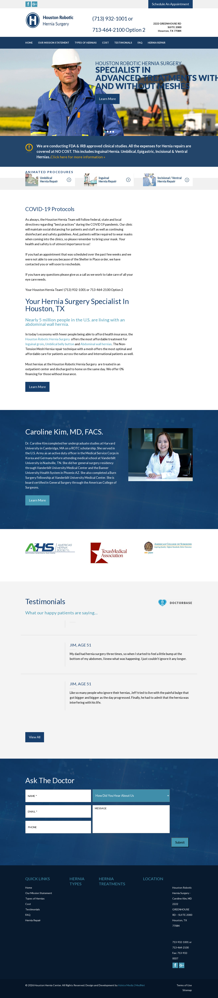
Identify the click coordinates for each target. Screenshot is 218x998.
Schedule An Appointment (170, 4)
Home (29, 42)
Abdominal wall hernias (96, 344)
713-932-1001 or (182, 942)
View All (34, 737)
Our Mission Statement (53, 42)
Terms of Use (184, 985)
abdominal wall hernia (46, 324)
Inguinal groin (34, 344)
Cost (105, 42)
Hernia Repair (156, 42)
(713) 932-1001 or (112, 19)
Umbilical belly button (59, 344)
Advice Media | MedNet (131, 985)
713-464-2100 (180, 947)
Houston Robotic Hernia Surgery (47, 339)
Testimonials (123, 42)
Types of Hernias (86, 42)
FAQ (140, 42)
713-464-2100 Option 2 (118, 30)
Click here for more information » (78, 157)
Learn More (107, 99)
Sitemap (187, 990)
